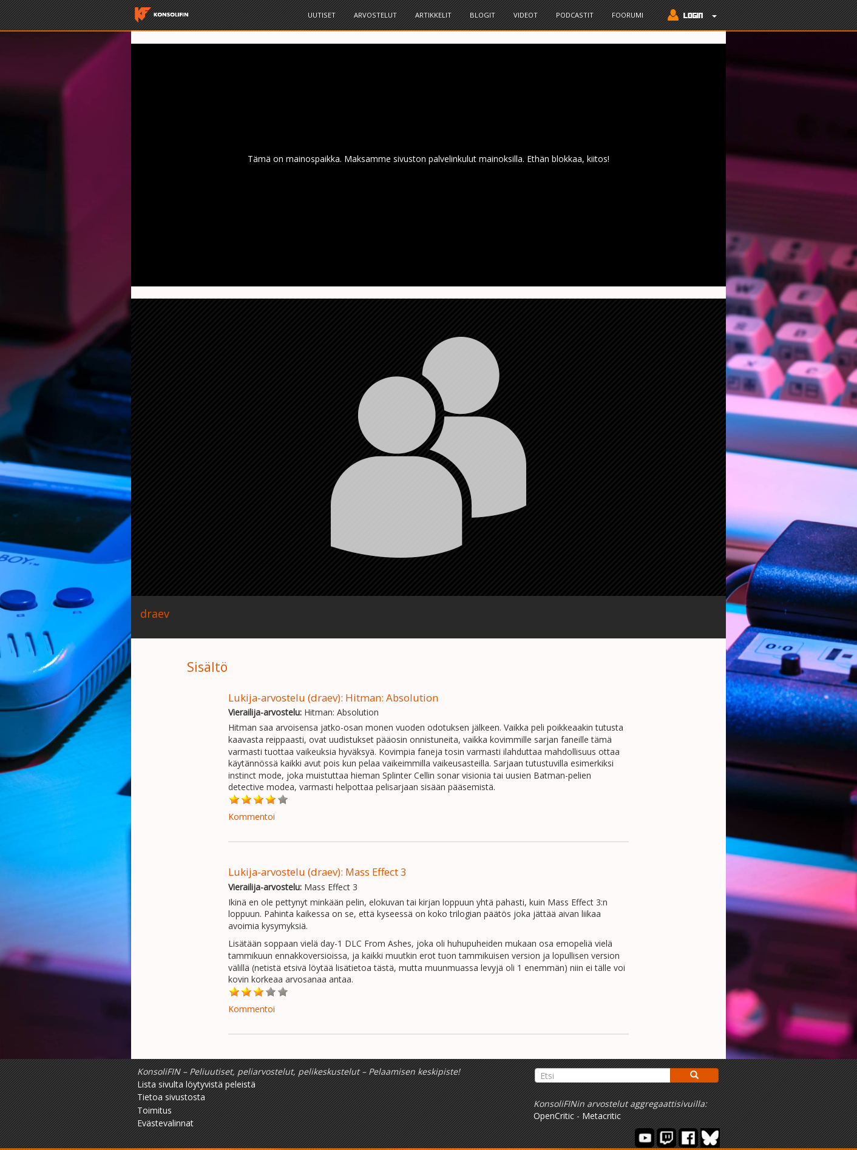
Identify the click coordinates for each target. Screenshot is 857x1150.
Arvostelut (375, 14)
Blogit (482, 14)
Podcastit (575, 14)
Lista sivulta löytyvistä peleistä (196, 1084)
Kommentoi (251, 816)
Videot (525, 14)
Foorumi (627, 14)
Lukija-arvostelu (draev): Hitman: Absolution (333, 698)
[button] (689, 16)
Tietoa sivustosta (171, 1097)
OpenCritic (554, 1115)
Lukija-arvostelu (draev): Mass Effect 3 (317, 872)
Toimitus (154, 1110)
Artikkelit (433, 14)
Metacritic (601, 1115)
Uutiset (322, 14)
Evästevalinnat (165, 1123)
